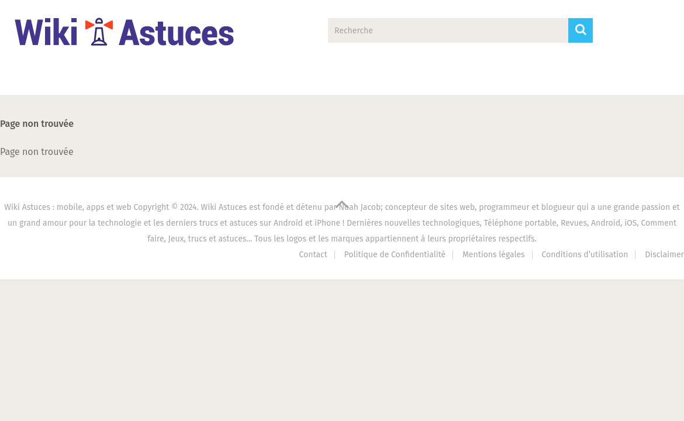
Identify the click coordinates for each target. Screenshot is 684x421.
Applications (127, 79)
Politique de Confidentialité (395, 255)
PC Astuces (384, 79)
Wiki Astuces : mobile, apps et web (67, 207)
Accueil (39, 79)
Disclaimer (664, 255)
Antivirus (475, 79)
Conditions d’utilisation (584, 255)
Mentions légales (493, 255)
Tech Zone (222, 79)
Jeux (302, 79)
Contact (560, 79)
